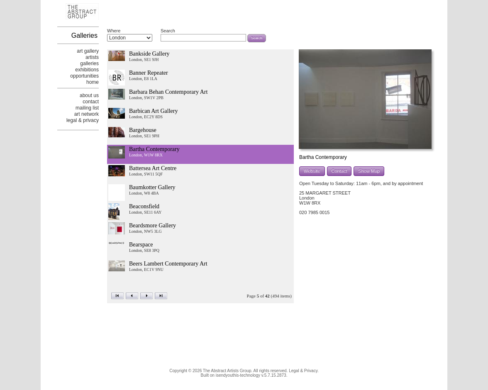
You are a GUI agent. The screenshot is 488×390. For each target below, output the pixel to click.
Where (113, 30)
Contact (339, 170)
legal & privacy (82, 120)
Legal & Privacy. (304, 370)
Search (168, 30)
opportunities (84, 76)
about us (89, 95)
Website (312, 170)
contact (91, 102)
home (92, 82)
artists (92, 57)
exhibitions (87, 70)
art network (86, 114)
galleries (89, 63)
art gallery (88, 51)
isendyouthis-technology (238, 375)
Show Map (369, 170)
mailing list (87, 108)
